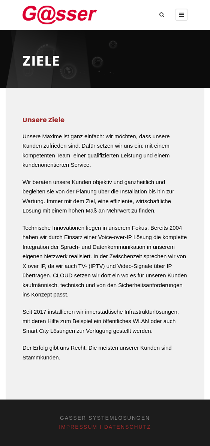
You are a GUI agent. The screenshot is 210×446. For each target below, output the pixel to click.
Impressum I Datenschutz (105, 427)
